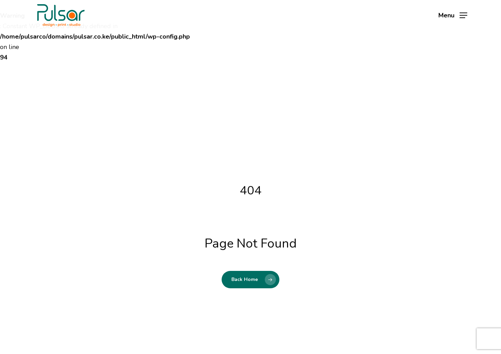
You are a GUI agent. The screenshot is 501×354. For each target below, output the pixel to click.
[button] (452, 15)
